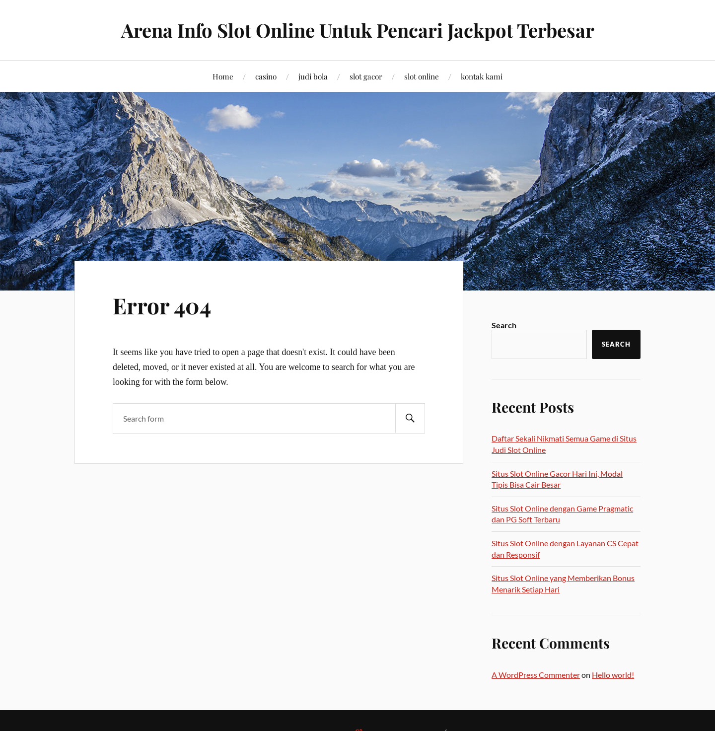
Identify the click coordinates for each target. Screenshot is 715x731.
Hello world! (613, 674)
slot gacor (366, 76)
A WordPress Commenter (536, 674)
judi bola (313, 76)
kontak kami (481, 76)
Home (223, 76)
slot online (421, 76)
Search (504, 325)
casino (266, 76)
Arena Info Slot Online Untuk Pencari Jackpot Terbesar (357, 30)
